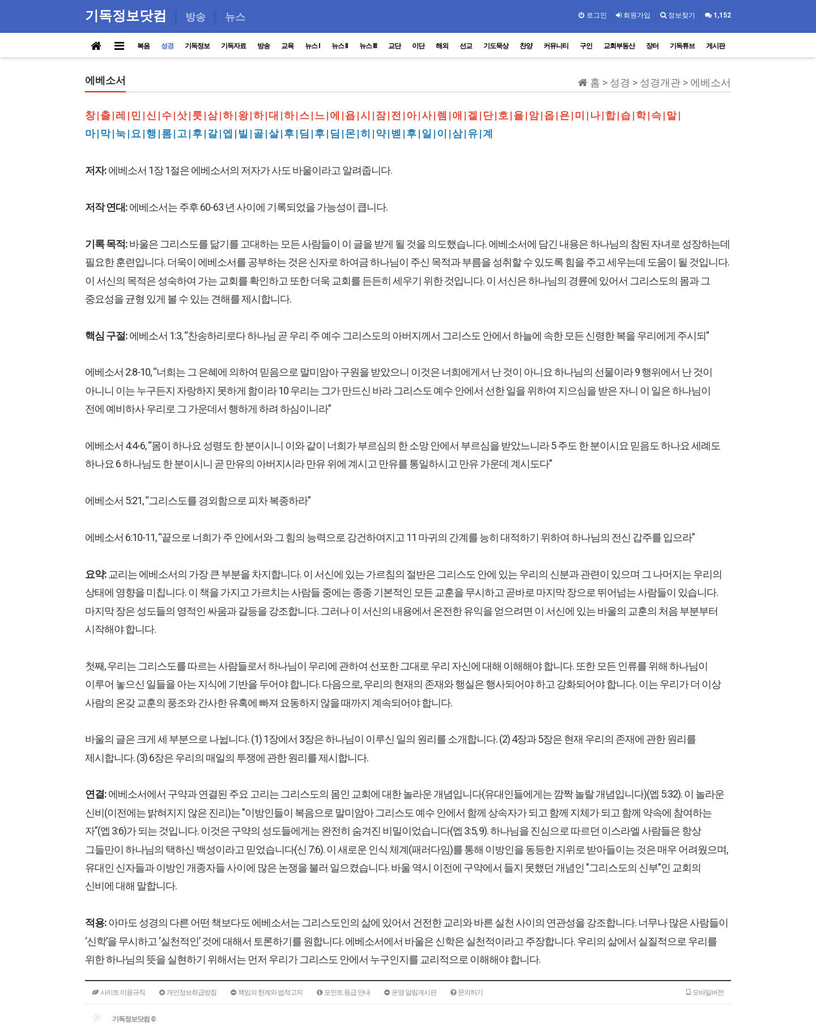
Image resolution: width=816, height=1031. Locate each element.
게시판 (715, 46)
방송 (263, 46)
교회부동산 (619, 46)
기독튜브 (682, 46)
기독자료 (233, 46)
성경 (167, 46)
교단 (394, 46)
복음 (143, 46)
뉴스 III (368, 46)
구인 (586, 46)
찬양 (526, 46)
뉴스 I (312, 46)
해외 (442, 46)
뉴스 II (340, 46)
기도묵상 (495, 46)
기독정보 (197, 46)
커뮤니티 (555, 46)
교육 (287, 46)
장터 (652, 46)
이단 (418, 46)
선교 (466, 46)
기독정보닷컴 (128, 15)
